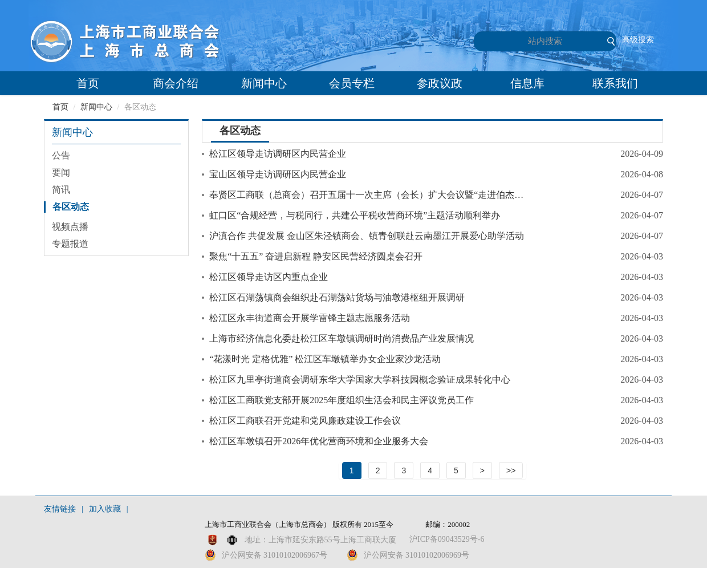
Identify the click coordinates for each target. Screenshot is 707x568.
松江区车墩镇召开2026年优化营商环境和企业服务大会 (318, 441)
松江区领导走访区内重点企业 (268, 277)
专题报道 (70, 244)
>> (510, 470)
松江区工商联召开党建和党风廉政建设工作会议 (305, 420)
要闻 (61, 172)
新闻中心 (264, 83)
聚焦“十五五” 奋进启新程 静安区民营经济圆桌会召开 (315, 256)
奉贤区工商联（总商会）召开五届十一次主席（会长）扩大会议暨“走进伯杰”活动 (368, 195)
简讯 (61, 189)
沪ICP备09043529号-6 (446, 539)
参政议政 (439, 83)
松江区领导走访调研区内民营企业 (277, 154)
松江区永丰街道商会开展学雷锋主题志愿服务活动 (309, 318)
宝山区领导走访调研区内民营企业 (277, 174)
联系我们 (615, 83)
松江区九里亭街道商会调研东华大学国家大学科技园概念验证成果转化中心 (359, 379)
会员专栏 (352, 83)
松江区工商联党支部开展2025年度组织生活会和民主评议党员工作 (341, 400)
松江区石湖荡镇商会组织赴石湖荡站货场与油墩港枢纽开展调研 (337, 297)
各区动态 (70, 207)
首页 (87, 83)
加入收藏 (105, 509)
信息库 (527, 83)
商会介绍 (175, 83)
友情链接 (60, 509)
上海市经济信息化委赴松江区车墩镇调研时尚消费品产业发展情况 (341, 338)
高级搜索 (638, 39)
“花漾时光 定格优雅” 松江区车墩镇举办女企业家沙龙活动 (325, 359)
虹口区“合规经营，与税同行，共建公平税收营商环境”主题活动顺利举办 (354, 215)
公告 (61, 155)
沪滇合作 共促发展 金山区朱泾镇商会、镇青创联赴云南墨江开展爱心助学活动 (366, 236)
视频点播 (70, 227)
